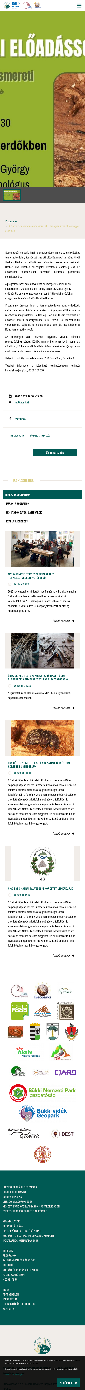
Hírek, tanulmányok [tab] (17, 494)
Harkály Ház (22, 402)
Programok (11, 221)
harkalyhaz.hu (17, 435)
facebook (20, 419)
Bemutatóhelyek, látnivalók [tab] (24, 512)
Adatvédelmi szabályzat (14, 1374)
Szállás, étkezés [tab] (17, 521)
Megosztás (55, 453)
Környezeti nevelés (40, 435)
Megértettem (68, 1383)
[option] (42, 107)
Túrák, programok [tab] (17, 503)
